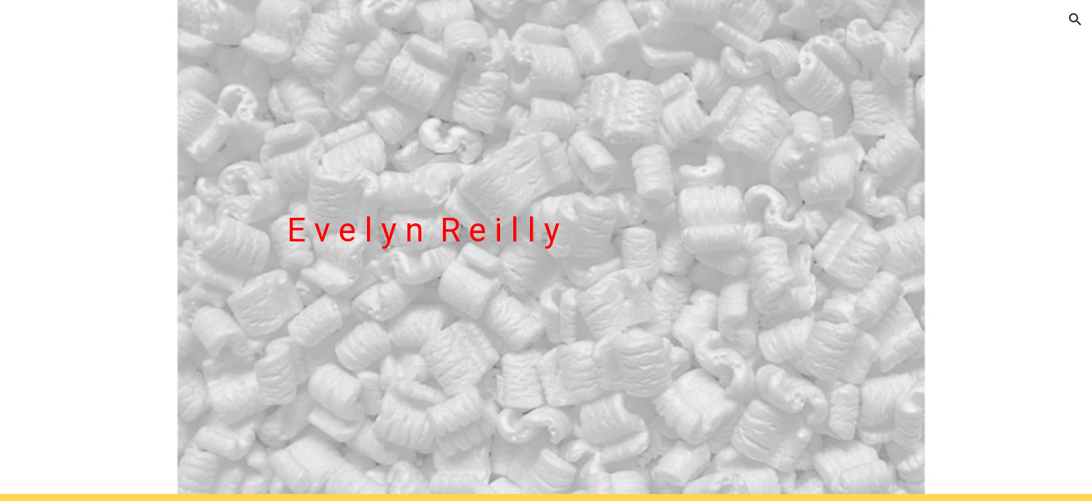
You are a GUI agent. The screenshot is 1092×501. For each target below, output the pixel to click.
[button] (1075, 19)
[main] (580, 250)
